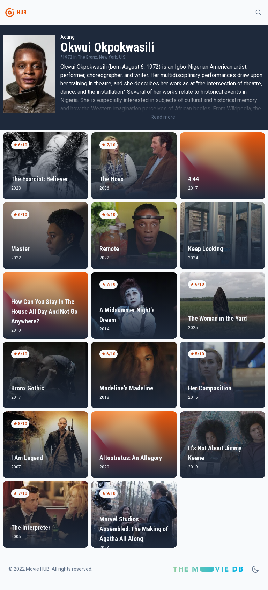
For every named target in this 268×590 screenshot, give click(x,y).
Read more (163, 117)
